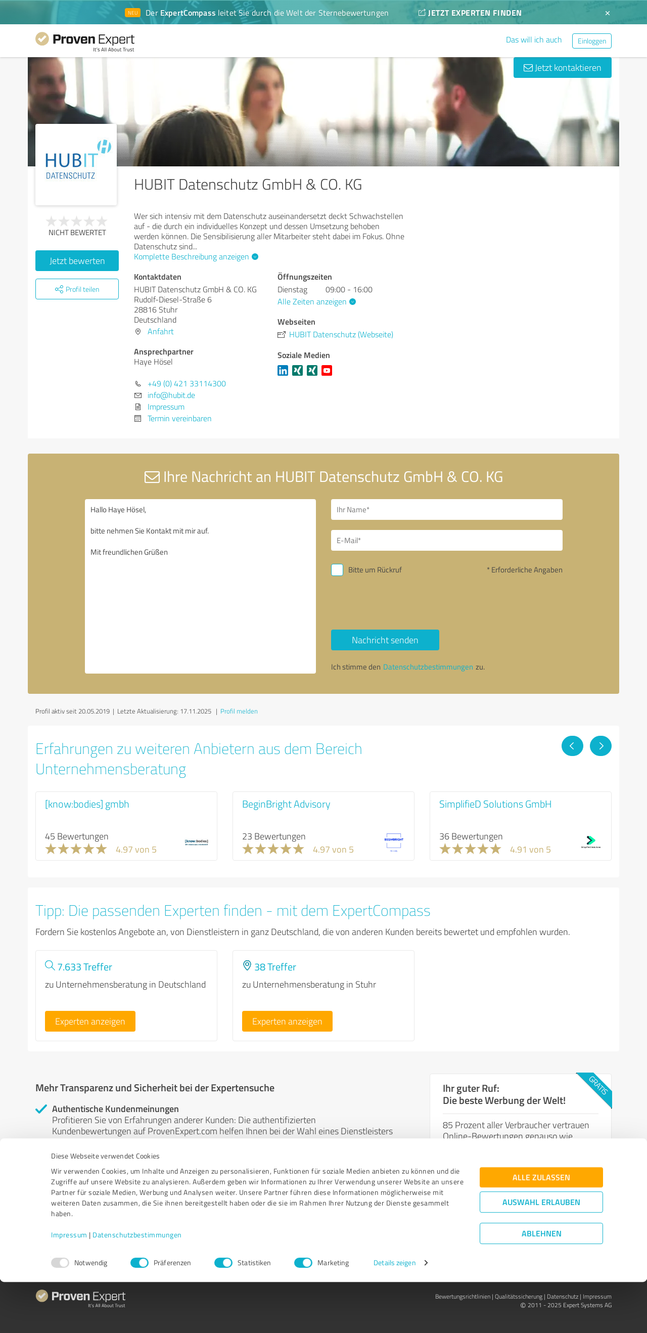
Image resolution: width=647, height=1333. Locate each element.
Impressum (69, 1286)
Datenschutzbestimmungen (137, 1286)
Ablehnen (542, 1285)
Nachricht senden (385, 640)
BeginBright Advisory (286, 803)
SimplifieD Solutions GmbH (495, 803)
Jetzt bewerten (77, 260)
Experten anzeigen (90, 1021)
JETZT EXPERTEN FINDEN (470, 12)
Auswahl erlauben (541, 1253)
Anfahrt (161, 331)
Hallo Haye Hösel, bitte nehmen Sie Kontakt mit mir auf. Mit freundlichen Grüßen (200, 586)
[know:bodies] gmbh (87, 803)
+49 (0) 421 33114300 (187, 383)
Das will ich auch (534, 39)
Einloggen (592, 41)
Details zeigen (394, 1314)
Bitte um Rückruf (375, 569)
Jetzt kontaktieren (563, 67)
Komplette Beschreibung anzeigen (195, 256)
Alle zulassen (541, 1228)
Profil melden (239, 711)
